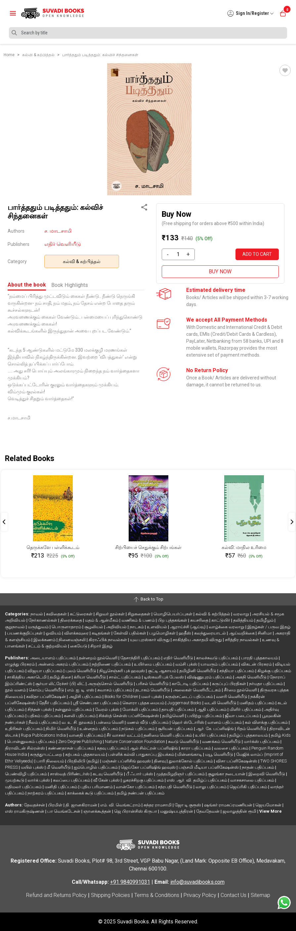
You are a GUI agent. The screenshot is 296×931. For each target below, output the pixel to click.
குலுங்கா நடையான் (227, 773)
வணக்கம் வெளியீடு (222, 741)
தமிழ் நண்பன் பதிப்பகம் (140, 793)
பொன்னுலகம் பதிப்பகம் (31, 741)
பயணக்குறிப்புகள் (25, 633)
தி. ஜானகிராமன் (81, 804)
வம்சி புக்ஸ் (186, 664)
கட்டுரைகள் (82, 613)
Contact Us (233, 895)
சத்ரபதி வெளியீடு (175, 786)
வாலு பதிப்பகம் (211, 786)
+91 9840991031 (130, 882)
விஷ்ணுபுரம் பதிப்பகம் (210, 677)
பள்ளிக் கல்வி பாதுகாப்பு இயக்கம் (141, 754)
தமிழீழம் (265, 620)
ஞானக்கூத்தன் (97, 811)
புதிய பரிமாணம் (97, 786)
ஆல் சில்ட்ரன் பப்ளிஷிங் (154, 748)
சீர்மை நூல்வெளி (241, 689)
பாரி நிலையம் (50, 760)
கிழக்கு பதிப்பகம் (274, 670)
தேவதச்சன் (35, 804)
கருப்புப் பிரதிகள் (229, 683)
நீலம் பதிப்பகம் (44, 722)
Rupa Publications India (44, 735)
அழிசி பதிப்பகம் (86, 696)
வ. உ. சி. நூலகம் (78, 722)
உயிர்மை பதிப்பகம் (153, 664)
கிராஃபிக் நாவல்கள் (108, 639)
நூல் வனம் (16, 689)
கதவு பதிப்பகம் (112, 748)
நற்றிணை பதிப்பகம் (112, 664)
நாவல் (37, 613)
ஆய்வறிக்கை (242, 633)
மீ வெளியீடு (59, 767)
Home (9, 55)
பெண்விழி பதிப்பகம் (26, 773)
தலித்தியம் (243, 620)
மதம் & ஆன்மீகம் (102, 620)
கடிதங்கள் (101, 633)
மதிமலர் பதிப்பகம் (24, 786)
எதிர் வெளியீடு (62, 244)
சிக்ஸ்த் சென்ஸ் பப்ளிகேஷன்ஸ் (129, 715)
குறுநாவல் (15, 626)
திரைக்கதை (71, 620)
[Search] (148, 33)
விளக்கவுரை (77, 633)
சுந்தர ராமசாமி (158, 804)
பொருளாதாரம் (67, 626)
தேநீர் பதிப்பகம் (55, 702)
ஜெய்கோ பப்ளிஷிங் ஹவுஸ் (149, 767)
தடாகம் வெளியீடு (153, 689)
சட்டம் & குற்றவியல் (48, 645)
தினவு (160, 760)
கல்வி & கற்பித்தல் (82, 261)
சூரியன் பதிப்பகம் (176, 728)
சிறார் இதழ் (101, 645)
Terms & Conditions (156, 895)
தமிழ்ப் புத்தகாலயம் (249, 735)
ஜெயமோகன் (268, 804)
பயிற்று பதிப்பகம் (205, 715)
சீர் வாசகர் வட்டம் (124, 735)
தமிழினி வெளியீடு (198, 670)
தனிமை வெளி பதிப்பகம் (168, 735)
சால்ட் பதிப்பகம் (125, 677)
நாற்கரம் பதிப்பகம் (46, 793)
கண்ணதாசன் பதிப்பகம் (71, 748)
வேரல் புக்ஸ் (107, 709)
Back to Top (148, 599)
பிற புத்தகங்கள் (173, 620)
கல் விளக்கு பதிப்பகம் (267, 722)
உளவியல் (157, 626)
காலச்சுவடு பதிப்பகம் (217, 657)
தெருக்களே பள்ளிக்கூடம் (52, 547)
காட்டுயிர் (221, 620)
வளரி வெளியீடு (232, 696)
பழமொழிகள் (163, 633)
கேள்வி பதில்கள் (130, 633)
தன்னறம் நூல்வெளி (98, 657)
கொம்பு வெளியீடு (47, 689)
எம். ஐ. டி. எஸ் (81, 689)
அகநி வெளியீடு (251, 677)
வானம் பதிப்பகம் (225, 722)
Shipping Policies (110, 895)
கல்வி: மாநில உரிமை (244, 547)
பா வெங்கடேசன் (64, 811)
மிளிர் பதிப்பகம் (246, 709)
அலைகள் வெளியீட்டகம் (197, 689)
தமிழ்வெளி (173, 715)
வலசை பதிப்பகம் (231, 748)
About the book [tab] (27, 285)
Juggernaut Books (184, 702)
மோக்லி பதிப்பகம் (140, 709)
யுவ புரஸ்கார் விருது (150, 639)
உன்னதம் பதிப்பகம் (99, 728)
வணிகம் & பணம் (138, 620)
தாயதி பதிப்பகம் (178, 709)
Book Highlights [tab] (69, 285)
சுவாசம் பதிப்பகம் (115, 689)
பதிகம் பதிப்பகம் (44, 715)
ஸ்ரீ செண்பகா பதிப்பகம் (96, 702)
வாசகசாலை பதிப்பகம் (252, 780)
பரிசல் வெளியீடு (153, 683)
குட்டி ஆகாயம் (162, 670)
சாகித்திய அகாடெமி (27, 677)
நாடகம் (137, 626)
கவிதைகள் (57, 613)
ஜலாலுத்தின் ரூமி (240, 811)
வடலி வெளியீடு (220, 702)
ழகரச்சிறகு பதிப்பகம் (144, 780)
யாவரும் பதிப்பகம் (219, 664)
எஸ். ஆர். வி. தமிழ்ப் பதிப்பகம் (197, 780)
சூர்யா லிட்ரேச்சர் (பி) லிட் (60, 683)
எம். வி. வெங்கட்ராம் (121, 804)
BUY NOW (220, 271)
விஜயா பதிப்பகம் (45, 670)
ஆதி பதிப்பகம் (212, 709)
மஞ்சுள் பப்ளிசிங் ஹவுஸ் (127, 760)
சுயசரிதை (199, 620)
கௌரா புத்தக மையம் (143, 702)
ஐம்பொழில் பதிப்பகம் (96, 767)
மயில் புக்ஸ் (33, 767)
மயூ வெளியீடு (219, 754)
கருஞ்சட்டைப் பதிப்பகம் (189, 696)
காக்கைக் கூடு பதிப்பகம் (91, 793)
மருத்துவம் (39, 626)
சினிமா (265, 633)
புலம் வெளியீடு (81, 670)
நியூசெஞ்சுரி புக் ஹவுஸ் (122, 670)
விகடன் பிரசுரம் (257, 664)
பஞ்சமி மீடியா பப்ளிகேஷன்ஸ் (209, 767)
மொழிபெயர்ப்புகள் (173, 613)
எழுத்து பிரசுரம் (20, 664)
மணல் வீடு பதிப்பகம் (148, 722)
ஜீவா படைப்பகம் (242, 715)
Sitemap (260, 895)
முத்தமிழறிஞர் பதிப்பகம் (181, 773)
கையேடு (79, 645)
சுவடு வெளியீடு (184, 741)
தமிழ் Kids (281, 735)
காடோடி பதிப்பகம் (191, 683)
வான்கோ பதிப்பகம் (136, 786)
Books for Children (122, 696)
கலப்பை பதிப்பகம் (72, 780)
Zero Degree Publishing (80, 741)
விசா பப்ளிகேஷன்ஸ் (237, 760)
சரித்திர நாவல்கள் (242, 639)
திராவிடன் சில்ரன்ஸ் (25, 748)
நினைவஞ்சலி (73, 639)
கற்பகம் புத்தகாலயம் (85, 754)
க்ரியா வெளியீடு (90, 677)
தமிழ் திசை (61, 677)
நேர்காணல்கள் (43, 620)
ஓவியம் (54, 633)
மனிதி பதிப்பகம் (61, 786)
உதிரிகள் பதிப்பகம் (24, 728)
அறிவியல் (117, 626)
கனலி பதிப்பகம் (80, 715)
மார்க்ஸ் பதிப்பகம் (262, 741)
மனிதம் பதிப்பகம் (257, 702)
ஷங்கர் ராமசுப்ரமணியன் (228, 804)
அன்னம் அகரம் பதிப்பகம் (64, 664)
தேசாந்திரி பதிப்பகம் (140, 657)
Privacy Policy (200, 895)
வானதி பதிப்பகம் (87, 735)
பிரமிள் (55, 804)
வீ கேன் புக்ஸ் (107, 780)
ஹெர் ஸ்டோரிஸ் (188, 722)
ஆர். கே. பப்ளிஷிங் (215, 728)
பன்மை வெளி (110, 722)
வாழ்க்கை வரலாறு (227, 626)
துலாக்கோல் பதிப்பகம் (191, 760)
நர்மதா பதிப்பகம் (266, 683)
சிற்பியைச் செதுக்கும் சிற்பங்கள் (148, 547)
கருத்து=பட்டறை (46, 754)
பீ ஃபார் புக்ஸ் (140, 773)
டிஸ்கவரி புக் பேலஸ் (164, 677)
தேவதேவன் (208, 811)
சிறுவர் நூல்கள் (111, 613)
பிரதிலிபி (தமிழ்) (83, 760)
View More (270, 811)
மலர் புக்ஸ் (152, 696)
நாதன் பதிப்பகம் (258, 767)
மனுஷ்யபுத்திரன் (177, 811)
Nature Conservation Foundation (135, 741)
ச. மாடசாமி (58, 231)
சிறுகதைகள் (139, 613)
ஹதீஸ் (185, 633)
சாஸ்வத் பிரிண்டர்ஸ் (70, 773)
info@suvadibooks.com (197, 882)
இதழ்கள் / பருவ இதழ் (268, 626)
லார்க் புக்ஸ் (39, 780)
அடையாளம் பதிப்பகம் (53, 657)
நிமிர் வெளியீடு (61, 728)
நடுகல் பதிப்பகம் (138, 728)
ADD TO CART (257, 254)
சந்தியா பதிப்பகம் (237, 670)
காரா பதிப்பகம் (196, 748)
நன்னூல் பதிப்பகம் (74, 709)
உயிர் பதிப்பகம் (211, 735)
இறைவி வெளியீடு (267, 773)
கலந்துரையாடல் (210, 633)
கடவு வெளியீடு (108, 773)
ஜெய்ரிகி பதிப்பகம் (249, 786)
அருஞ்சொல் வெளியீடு (111, 683)
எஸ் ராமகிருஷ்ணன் (25, 811)
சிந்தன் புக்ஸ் (40, 709)
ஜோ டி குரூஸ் (188, 804)
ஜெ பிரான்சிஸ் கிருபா (136, 811)
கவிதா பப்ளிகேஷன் (46, 696)
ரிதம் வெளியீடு (252, 728)
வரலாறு (241, 613)
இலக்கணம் (45, 639)
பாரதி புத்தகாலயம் (260, 657)
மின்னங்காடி (190, 754)
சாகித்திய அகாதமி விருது (198, 639)
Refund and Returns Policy (56, 895)
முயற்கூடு (15, 780)
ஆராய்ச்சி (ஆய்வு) (188, 626)
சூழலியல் (94, 626)
